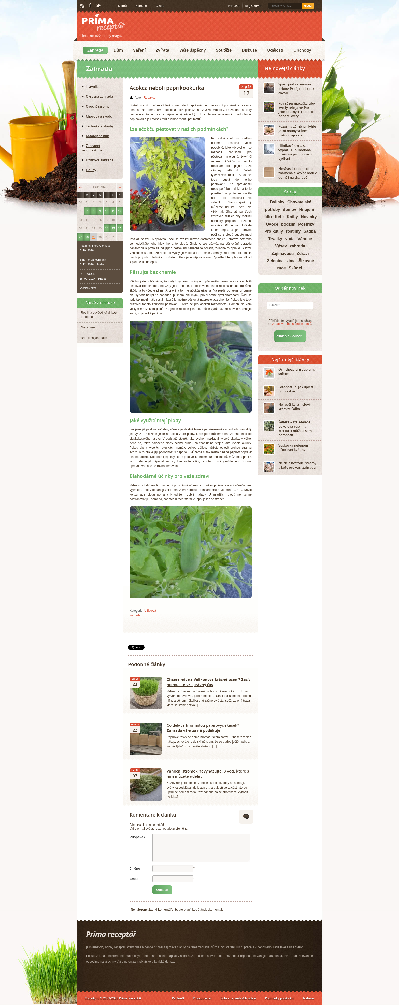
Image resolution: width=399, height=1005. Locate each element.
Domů (122, 6)
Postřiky (306, 224)
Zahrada (95, 50)
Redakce (149, 97)
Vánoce (304, 239)
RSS (82, 6)
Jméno (135, 868)
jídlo (267, 217)
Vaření (139, 50)
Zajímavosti (282, 253)
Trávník (92, 86)
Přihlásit (234, 6)
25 (113, 228)
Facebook (90, 5)
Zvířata (162, 50)
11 (113, 211)
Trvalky (275, 239)
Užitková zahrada (100, 160)
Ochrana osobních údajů (238, 998)
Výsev (281, 246)
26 (119, 228)
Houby (91, 170)
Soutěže (224, 50)
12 (119, 211)
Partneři (178, 998)
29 (93, 237)
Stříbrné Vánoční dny (93, 259)
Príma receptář (103, 23)
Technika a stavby (100, 126)
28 (87, 237)
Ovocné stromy (97, 106)
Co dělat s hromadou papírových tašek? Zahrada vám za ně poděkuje (203, 728)
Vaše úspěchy (192, 50)
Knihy (292, 217)
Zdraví (303, 253)
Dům (118, 50)
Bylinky (277, 202)
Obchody (302, 50)
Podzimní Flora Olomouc (95, 245)
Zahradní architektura (92, 147)
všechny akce (88, 287)
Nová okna (88, 327)
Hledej (308, 5)
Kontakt (141, 6)
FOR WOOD (87, 273)
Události (275, 50)
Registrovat (253, 6)
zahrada (297, 246)
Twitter (98, 6)
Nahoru (308, 998)
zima (291, 261)
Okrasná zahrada (99, 96)
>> (119, 187)
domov (289, 209)
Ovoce (272, 224)
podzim (288, 224)
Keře (279, 217)
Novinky (309, 217)
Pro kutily (273, 231)
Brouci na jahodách (94, 338)
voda (289, 239)
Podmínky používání (279, 998)
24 (106, 228)
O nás (160, 6)
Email (134, 879)
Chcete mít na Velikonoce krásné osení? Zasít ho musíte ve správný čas (208, 682)
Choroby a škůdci (99, 116)
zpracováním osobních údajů (291, 324)
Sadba (310, 231)
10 (106, 211)
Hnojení (306, 209)
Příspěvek (137, 837)
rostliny (293, 231)
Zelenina (275, 261)
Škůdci (295, 268)
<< (80, 187)
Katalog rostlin (97, 136)
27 (80, 237)
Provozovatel (202, 998)
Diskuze (249, 50)
